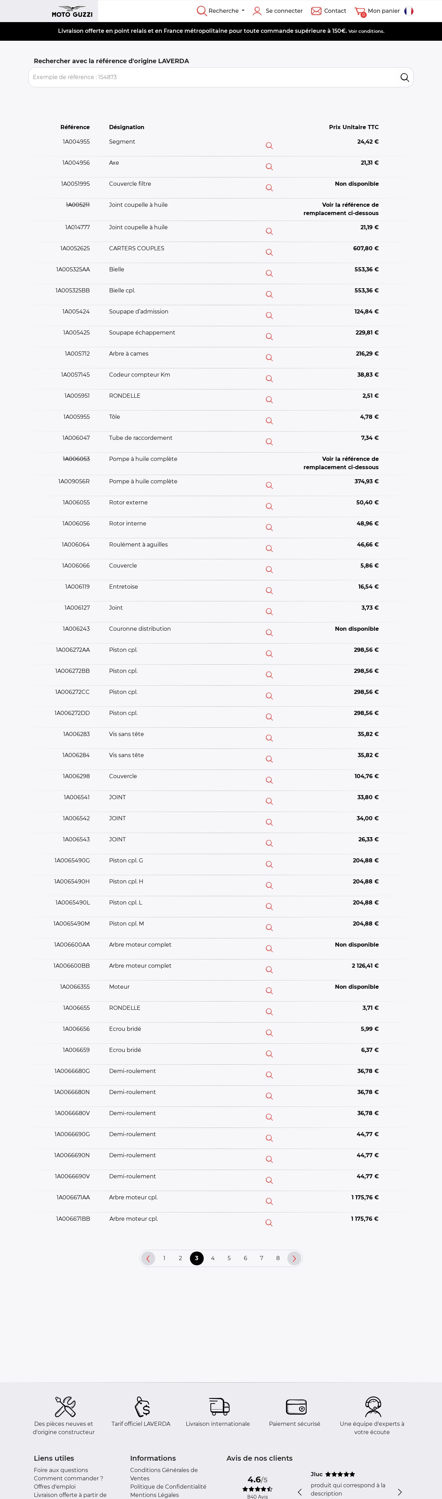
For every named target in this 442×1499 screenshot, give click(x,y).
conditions (370, 31)
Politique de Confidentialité (168, 1486)
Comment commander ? (68, 1478)
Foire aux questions (61, 1470)
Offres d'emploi (55, 1486)
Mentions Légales (154, 1495)
